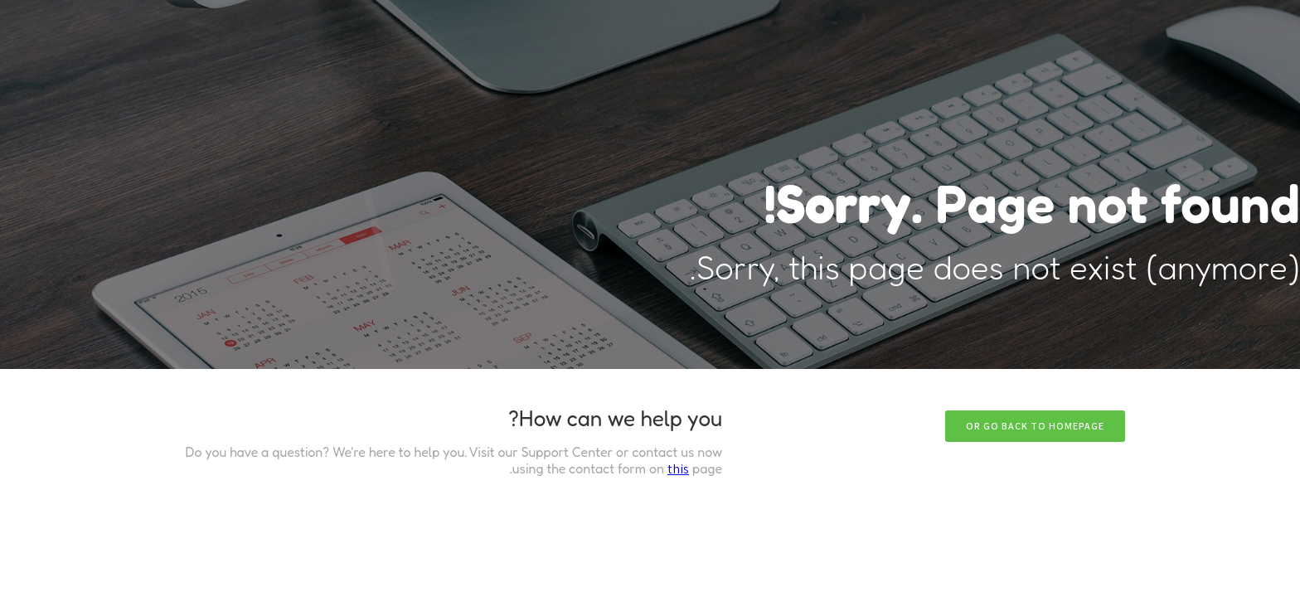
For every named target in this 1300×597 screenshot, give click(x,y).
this (678, 469)
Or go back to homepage (1035, 426)
